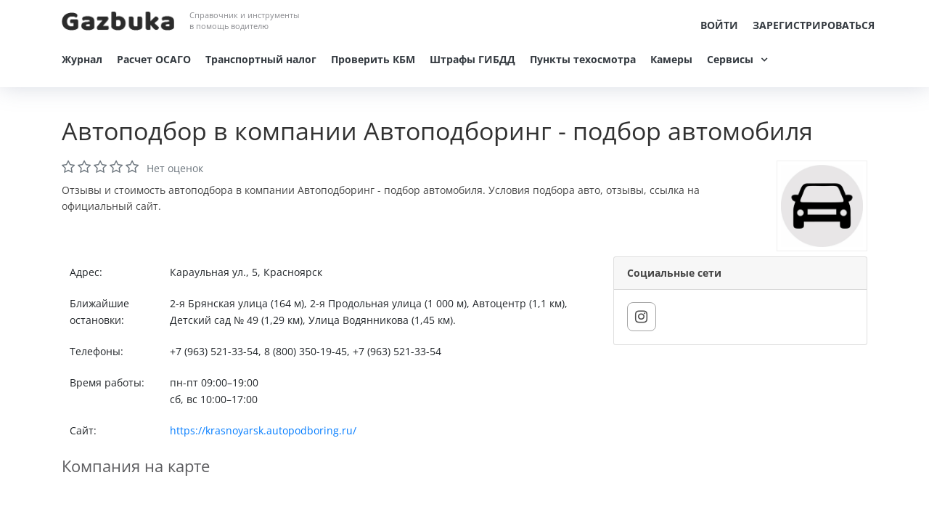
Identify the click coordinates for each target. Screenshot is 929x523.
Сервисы (730, 59)
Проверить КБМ (373, 59)
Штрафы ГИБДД (472, 59)
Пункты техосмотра (583, 59)
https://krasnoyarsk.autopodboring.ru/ (263, 430)
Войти (719, 25)
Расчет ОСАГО (154, 59)
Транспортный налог (260, 59)
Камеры (671, 59)
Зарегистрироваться (814, 25)
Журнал (82, 59)
